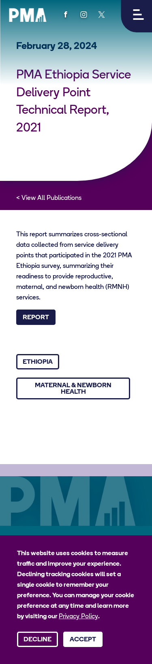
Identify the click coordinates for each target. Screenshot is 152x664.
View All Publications (51, 198)
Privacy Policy (78, 616)
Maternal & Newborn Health (73, 388)
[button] (136, 16)
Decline (37, 639)
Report (36, 317)
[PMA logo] (27, 15)
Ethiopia (38, 362)
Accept (83, 639)
